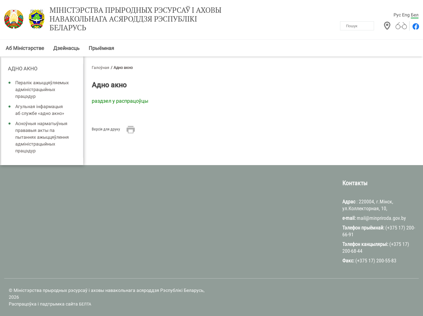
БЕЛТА (85, 304)
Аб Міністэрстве (25, 48)
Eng (406, 15)
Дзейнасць (66, 48)
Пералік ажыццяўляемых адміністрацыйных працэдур (42, 89)
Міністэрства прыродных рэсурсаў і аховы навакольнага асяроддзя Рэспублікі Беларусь (135, 19)
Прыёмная (101, 48)
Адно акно (22, 68)
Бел (414, 15)
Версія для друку (106, 129)
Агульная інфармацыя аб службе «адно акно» (39, 110)
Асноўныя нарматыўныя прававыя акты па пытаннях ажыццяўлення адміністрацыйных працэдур (42, 137)
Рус (397, 15)
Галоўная (100, 67)
